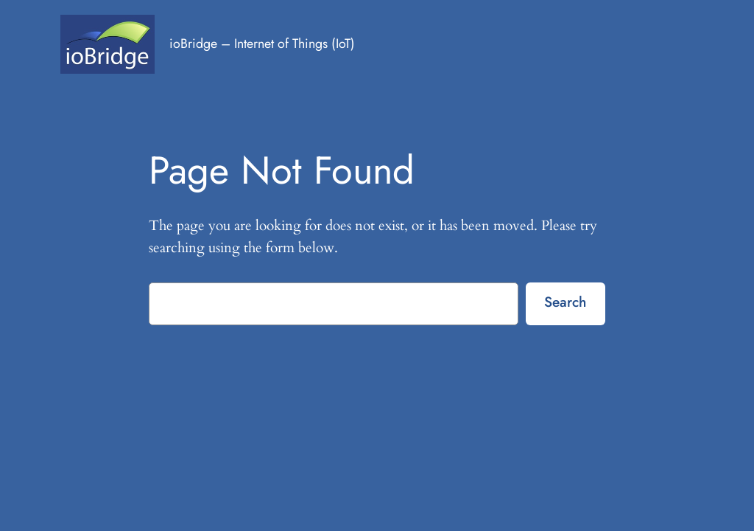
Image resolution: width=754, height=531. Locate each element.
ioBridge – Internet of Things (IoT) (262, 43)
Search (565, 301)
